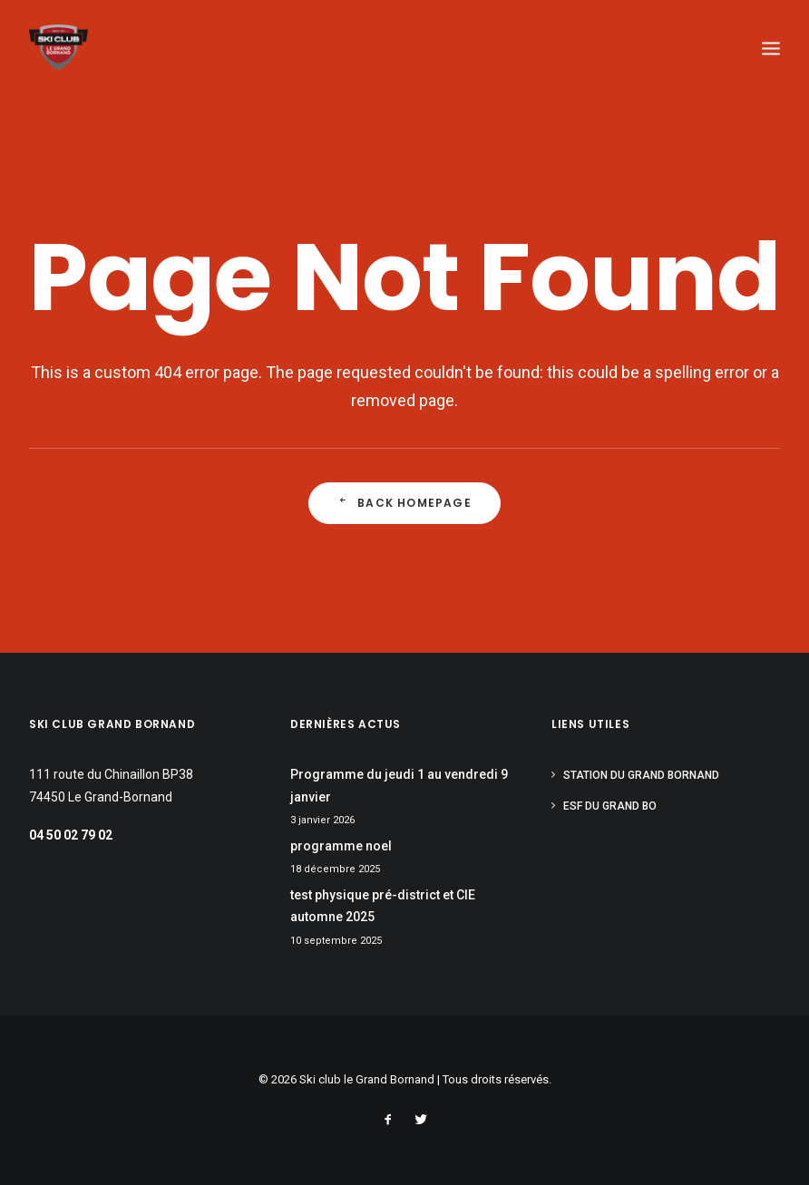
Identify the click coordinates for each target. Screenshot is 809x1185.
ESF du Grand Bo (610, 806)
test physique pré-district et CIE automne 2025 (382, 906)
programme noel (341, 846)
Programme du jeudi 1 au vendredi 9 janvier (399, 785)
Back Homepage (404, 503)
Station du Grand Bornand (641, 775)
